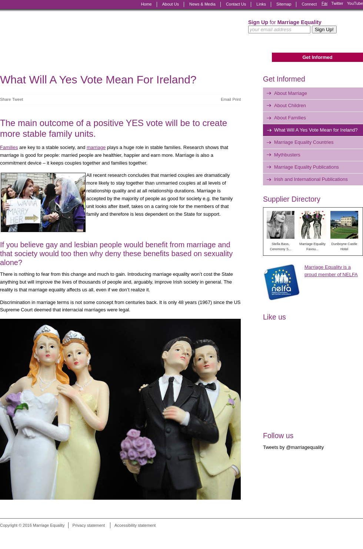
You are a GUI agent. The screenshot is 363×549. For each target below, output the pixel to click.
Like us (274, 317)
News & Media (202, 4)
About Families (290, 117)
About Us (170, 4)
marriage (96, 147)
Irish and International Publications (311, 179)
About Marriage (290, 93)
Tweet (17, 99)
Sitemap (283, 4)
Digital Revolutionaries (346, 535)
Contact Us (236, 4)
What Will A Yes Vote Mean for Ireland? (315, 130)
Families (9, 147)
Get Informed (317, 57)
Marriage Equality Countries (303, 142)
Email (226, 99)
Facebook (324, 4)
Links (261, 4)
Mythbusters (287, 155)
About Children (290, 105)
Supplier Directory (291, 199)
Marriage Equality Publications (306, 167)
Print (236, 99)
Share (5, 99)
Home (146, 4)
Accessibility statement (135, 525)
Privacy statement (89, 525)
